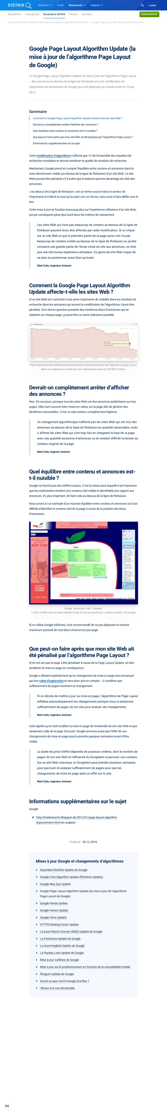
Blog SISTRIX (14, 14)
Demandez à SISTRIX (54, 14)
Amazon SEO (58, 1078)
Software (45, 5)
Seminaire (87, 14)
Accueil (11, 22)
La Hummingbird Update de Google (62, 945)
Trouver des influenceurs (64, 1083)
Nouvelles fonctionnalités (138, 1076)
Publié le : (76, 842)
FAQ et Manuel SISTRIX (137, 1069)
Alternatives (94, 1093)
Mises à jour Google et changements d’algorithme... (64, 22)
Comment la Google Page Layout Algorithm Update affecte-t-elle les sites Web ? (77, 118)
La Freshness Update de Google (60, 938)
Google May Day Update (55, 884)
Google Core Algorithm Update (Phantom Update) (71, 877)
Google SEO (57, 1073)
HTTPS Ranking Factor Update (59, 924)
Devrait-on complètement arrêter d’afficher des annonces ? (65, 124)
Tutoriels (73, 14)
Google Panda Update (54, 903)
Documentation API (135, 1082)
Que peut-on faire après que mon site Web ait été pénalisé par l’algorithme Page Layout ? (83, 137)
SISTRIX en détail (23, 1067)
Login (152, 5)
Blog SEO (92, 1078)
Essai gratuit (149, 14)
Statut (127, 1092)
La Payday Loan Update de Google (62, 952)
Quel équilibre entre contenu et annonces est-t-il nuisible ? (65, 130)
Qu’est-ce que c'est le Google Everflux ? (64, 981)
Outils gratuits (32, 14)
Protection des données (27, 1085)
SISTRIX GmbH (23, 1062)
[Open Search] (142, 5)
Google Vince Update (53, 917)
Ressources (77, 5)
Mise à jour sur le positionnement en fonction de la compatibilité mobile (85, 967)
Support (97, 5)
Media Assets (100, 1098)
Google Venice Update (54, 910)
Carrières (25, 1073)
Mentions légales (23, 1094)
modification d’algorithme (53, 155)
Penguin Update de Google (57, 974)
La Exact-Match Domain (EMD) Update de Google (71, 931)
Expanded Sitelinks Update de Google (63, 870)
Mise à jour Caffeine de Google (59, 960)
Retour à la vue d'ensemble (57, 988)
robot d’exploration (51, 680)
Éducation (25, 1078)
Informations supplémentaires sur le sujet (56, 143)
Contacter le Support (135, 1087)
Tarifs (60, 5)
